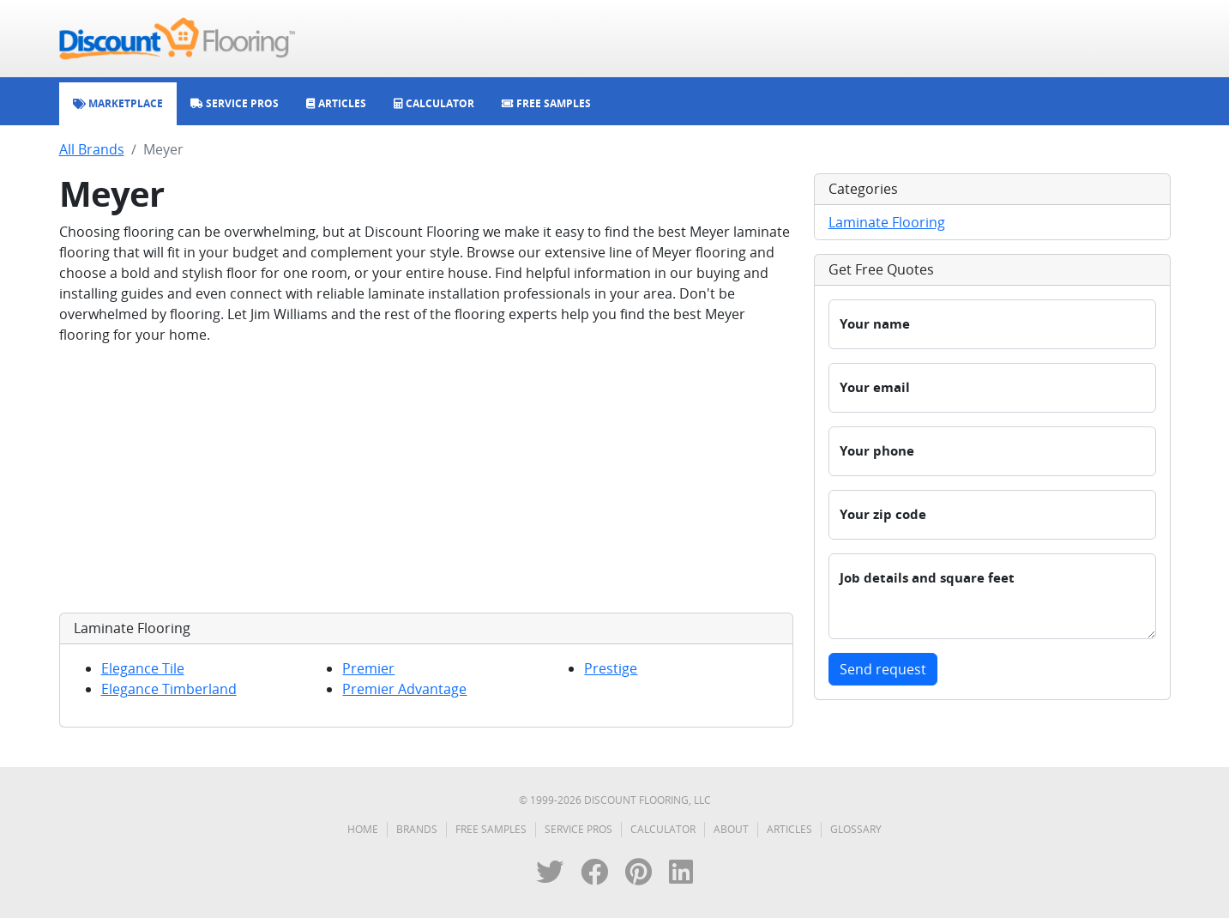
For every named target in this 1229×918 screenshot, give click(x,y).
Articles (789, 829)
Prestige (610, 668)
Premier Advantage (404, 688)
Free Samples (491, 829)
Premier (368, 668)
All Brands (91, 149)
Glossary (856, 829)
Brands (416, 829)
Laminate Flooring (886, 222)
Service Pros (578, 829)
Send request (883, 669)
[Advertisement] (426, 479)
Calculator (663, 829)
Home (362, 829)
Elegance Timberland (169, 688)
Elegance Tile (142, 668)
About (731, 829)
